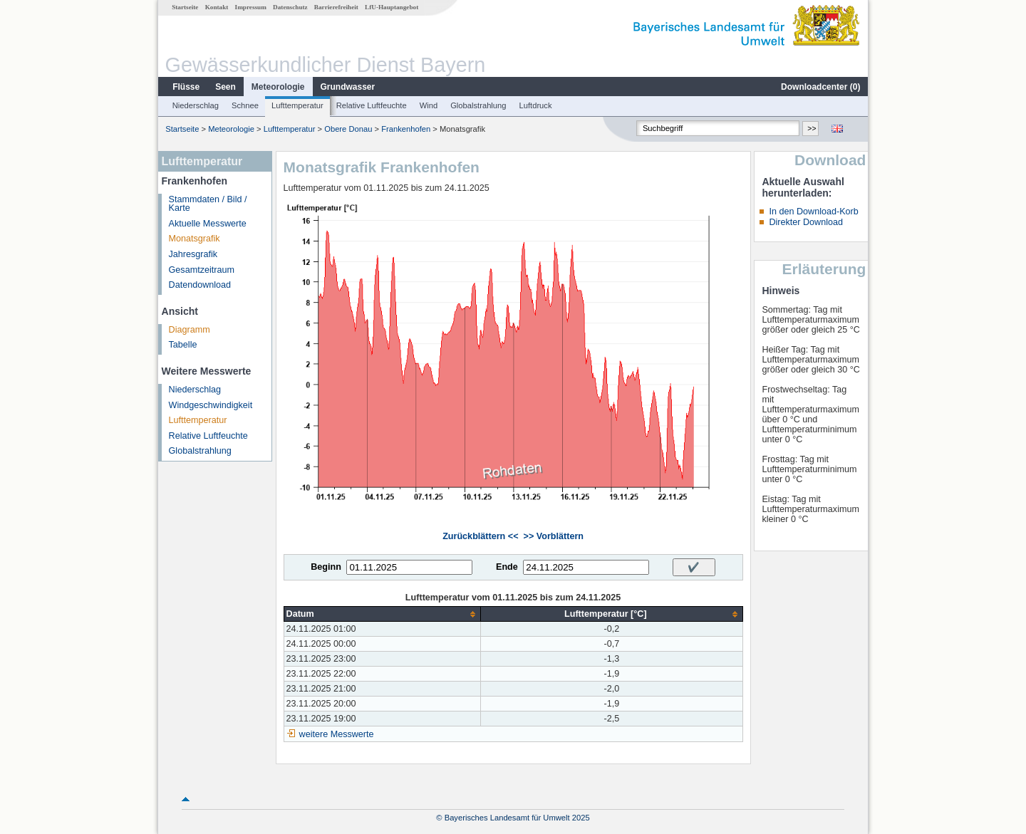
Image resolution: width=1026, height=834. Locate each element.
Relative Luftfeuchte (371, 105)
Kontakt (217, 7)
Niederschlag (195, 105)
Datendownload (200, 285)
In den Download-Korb (813, 212)
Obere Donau (348, 129)
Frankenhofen (405, 129)
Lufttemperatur (297, 105)
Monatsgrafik (194, 239)
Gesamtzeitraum (201, 270)
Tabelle (183, 345)
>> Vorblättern (554, 536)
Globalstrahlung (478, 105)
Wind (429, 105)
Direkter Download (806, 222)
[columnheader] (382, 614)
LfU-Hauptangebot (391, 7)
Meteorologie (278, 87)
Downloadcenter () (820, 87)
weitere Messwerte (336, 734)
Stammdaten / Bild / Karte (208, 204)
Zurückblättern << (480, 536)
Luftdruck (535, 105)
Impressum (250, 7)
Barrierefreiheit (336, 7)
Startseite (185, 7)
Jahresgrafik (193, 254)
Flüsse (186, 87)
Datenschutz (290, 7)
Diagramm (189, 330)
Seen (225, 87)
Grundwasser (348, 87)
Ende (507, 567)
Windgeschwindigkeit (211, 405)
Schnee (245, 105)
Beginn (326, 567)
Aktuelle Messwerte (208, 224)
